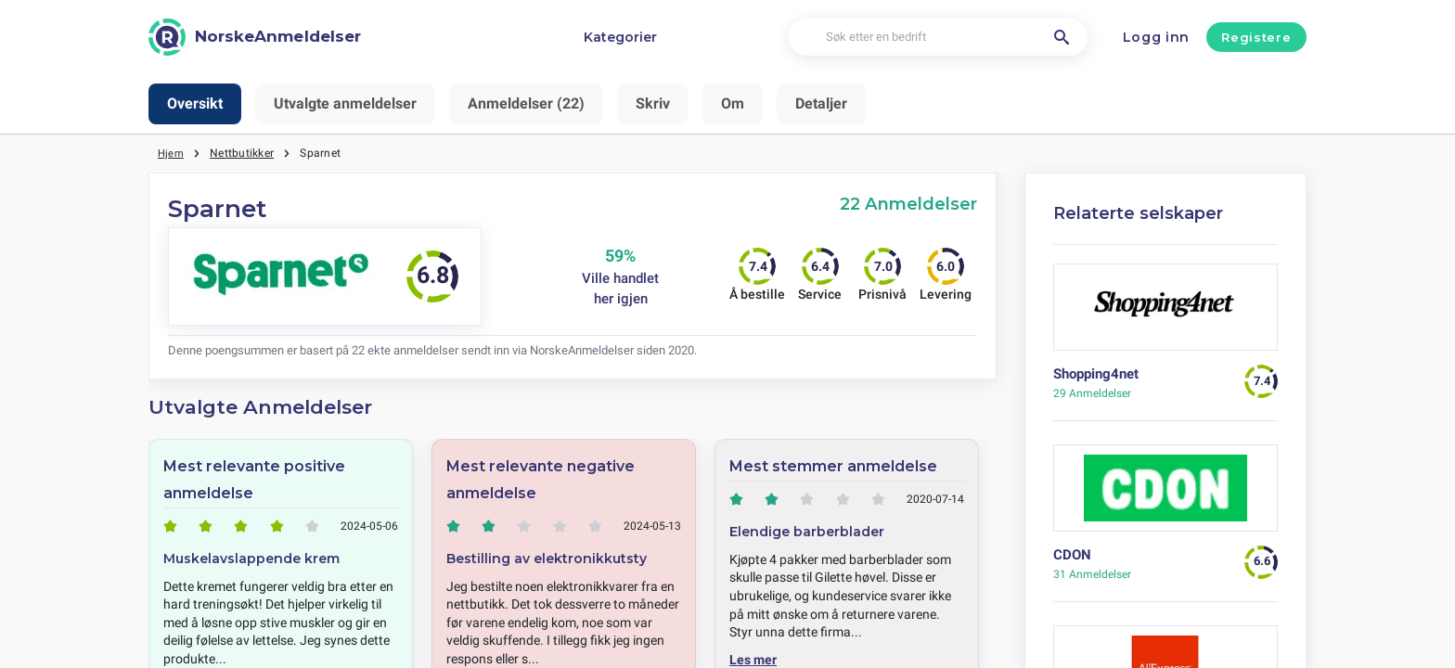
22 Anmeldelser (908, 203)
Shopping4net (1096, 374)
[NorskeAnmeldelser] (254, 37)
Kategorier (620, 37)
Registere (1256, 37)
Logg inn (1157, 37)
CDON (1072, 554)
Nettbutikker (244, 153)
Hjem (172, 153)
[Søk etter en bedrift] (938, 38)
